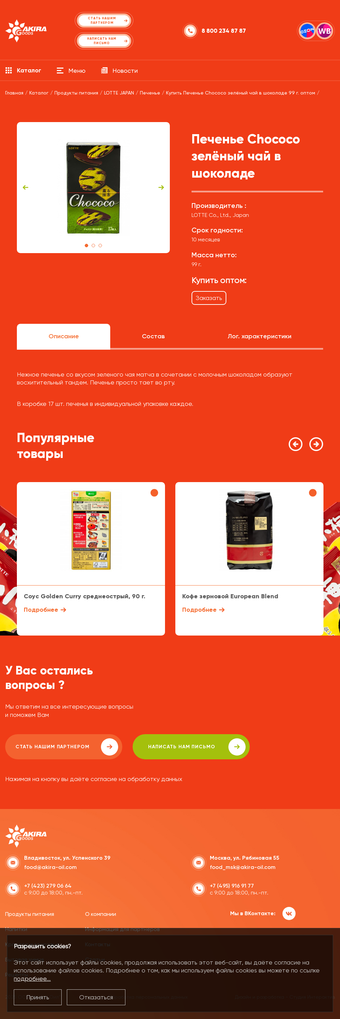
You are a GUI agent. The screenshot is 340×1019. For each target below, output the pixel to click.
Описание (64, 336)
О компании (100, 914)
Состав (153, 336)
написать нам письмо (197, 747)
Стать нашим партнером (67, 747)
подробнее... (32, 978)
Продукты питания (29, 914)
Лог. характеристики (259, 336)
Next (161, 187)
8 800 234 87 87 (224, 30)
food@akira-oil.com (50, 867)
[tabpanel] (93, 187)
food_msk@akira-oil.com (243, 867)
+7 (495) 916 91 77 (232, 885)
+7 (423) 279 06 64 (48, 885)
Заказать (209, 297)
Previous (25, 187)
